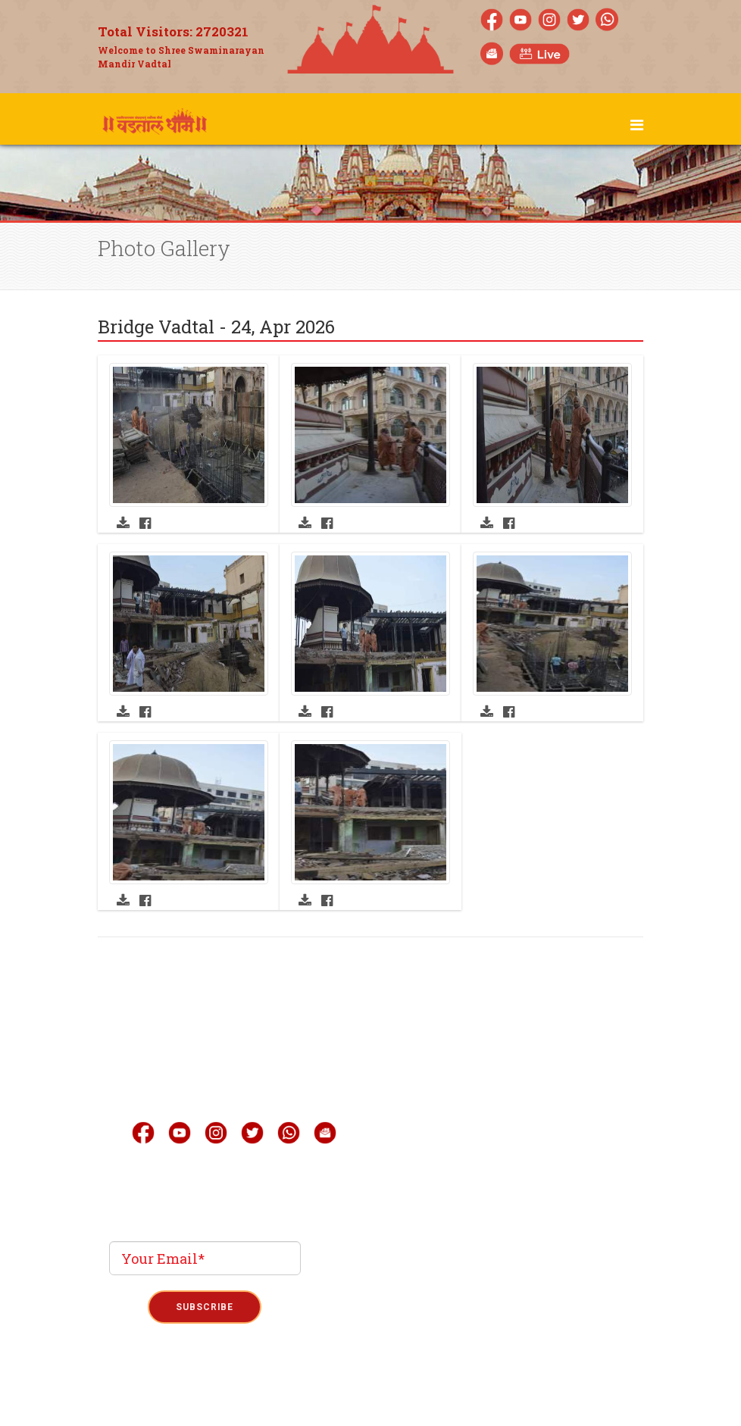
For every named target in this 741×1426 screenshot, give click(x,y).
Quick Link (466, 1155)
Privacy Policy (292, 1389)
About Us (459, 1034)
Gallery (456, 1095)
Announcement (478, 1186)
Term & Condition (371, 1389)
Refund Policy (450, 1389)
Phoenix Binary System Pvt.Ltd (398, 1337)
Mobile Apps (469, 1125)
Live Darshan (471, 1064)
